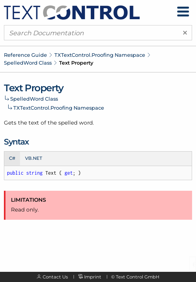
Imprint (92, 277)
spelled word (75, 122)
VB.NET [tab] (33, 158)
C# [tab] (12, 158)
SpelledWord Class (28, 63)
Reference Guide (25, 55)
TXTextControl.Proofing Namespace (99, 55)
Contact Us (55, 277)
